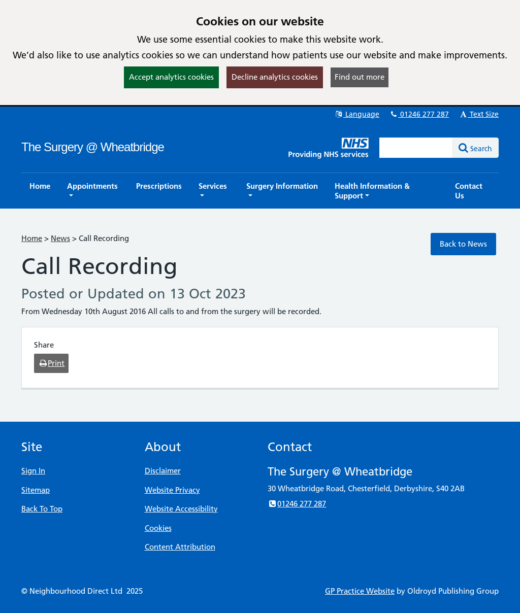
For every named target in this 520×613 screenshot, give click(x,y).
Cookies (158, 528)
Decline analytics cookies (275, 77)
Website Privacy (172, 490)
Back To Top (41, 509)
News (60, 238)
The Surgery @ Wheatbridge (92, 147)
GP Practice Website (360, 591)
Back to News (463, 244)
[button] (93, 191)
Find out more (359, 77)
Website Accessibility (181, 509)
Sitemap (35, 490)
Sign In (33, 470)
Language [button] (356, 114)
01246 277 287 (419, 114)
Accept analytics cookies (171, 77)
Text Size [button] (479, 114)
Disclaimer (163, 470)
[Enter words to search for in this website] (415, 148)
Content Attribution (180, 547)
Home (31, 238)
